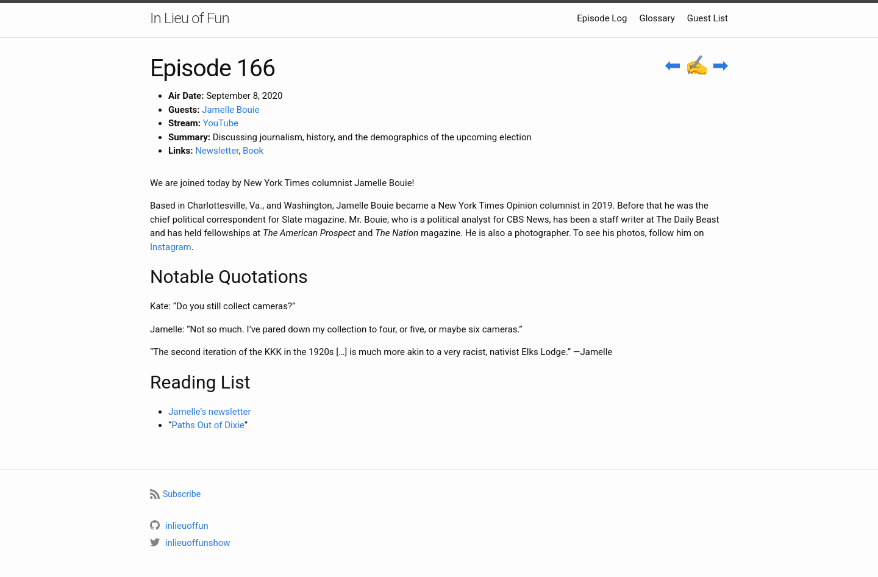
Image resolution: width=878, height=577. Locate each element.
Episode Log (602, 18)
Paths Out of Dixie (207, 425)
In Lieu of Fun (189, 18)
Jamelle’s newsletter (209, 411)
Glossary (656, 18)
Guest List (707, 18)
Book (253, 150)
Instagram (170, 247)
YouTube (220, 123)
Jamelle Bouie (230, 109)
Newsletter (216, 150)
